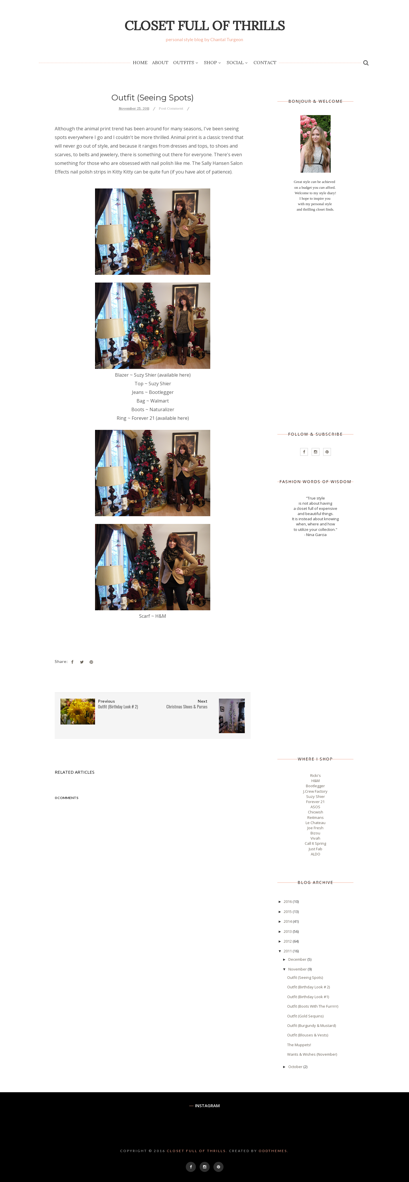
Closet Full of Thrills (204, 25)
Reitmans (315, 817)
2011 (288, 951)
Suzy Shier (315, 796)
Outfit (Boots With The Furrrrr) (312, 1006)
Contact (265, 62)
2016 (288, 901)
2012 (288, 941)
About (160, 62)
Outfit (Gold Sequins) (305, 1016)
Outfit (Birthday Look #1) (308, 996)
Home (140, 62)
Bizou (315, 833)
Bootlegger (315, 785)
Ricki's (315, 775)
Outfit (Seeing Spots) (305, 977)
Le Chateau (315, 822)
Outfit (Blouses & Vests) (307, 1035)
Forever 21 (315, 801)
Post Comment (171, 108)
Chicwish (315, 812)
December (297, 959)
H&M (315, 780)
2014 (288, 921)
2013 (288, 931)
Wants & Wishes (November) (312, 1054)
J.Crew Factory (315, 791)
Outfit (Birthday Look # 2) (308, 987)
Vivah (315, 838)
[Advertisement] (315, 322)
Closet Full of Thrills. (197, 1151)
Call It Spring (315, 843)
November (298, 969)
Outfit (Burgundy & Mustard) (311, 1025)
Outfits (186, 63)
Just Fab (315, 848)
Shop (213, 63)
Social (238, 63)
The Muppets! (299, 1044)
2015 (288, 911)
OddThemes (273, 1151)
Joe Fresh (315, 827)
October (295, 1066)
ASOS (315, 806)
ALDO (315, 854)
